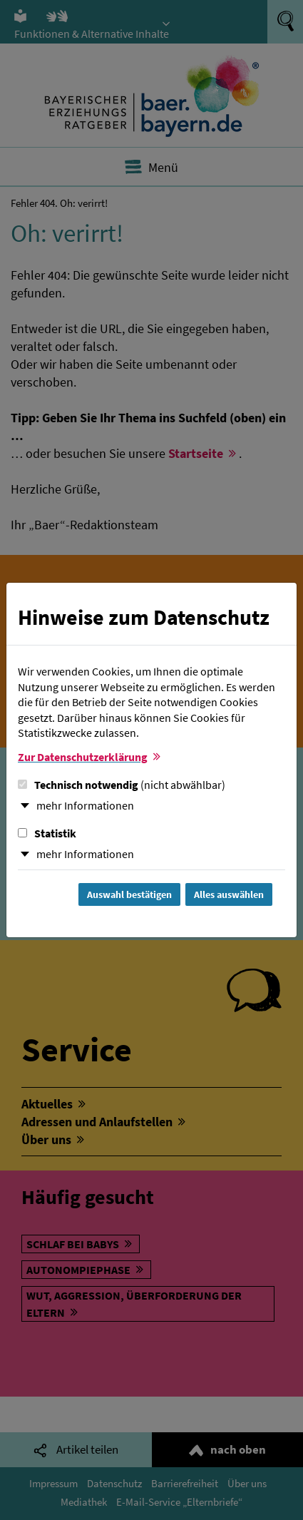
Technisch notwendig (121, 784)
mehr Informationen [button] (85, 805)
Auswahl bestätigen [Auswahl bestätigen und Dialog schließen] (129, 894)
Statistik (47, 833)
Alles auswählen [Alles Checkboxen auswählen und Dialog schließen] (229, 894)
